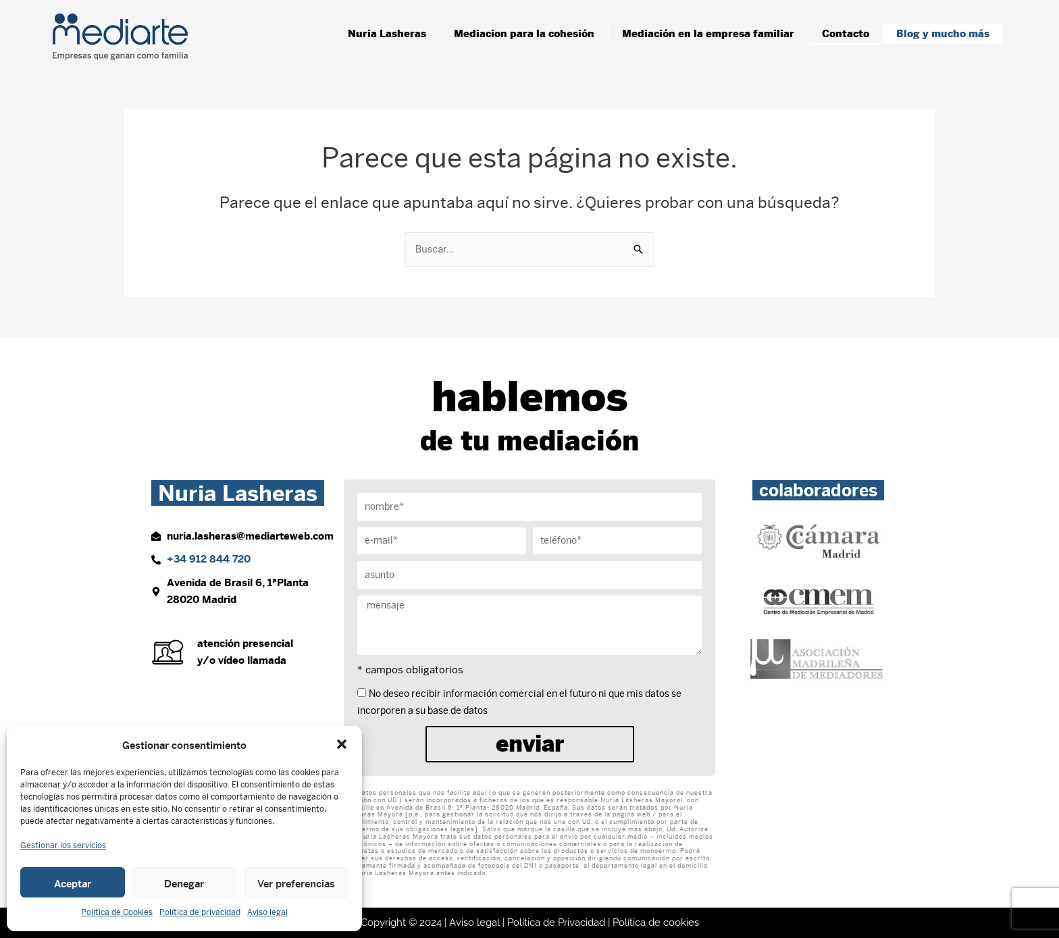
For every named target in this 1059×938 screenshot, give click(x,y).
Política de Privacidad (556, 922)
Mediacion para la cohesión (524, 33)
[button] (341, 744)
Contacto (845, 33)
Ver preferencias (296, 882)
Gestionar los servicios (63, 845)
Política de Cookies (117, 912)
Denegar (184, 882)
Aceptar (72, 882)
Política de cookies (656, 922)
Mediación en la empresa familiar (708, 33)
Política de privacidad (199, 912)
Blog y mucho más (942, 33)
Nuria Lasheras (387, 33)
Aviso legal (267, 912)
